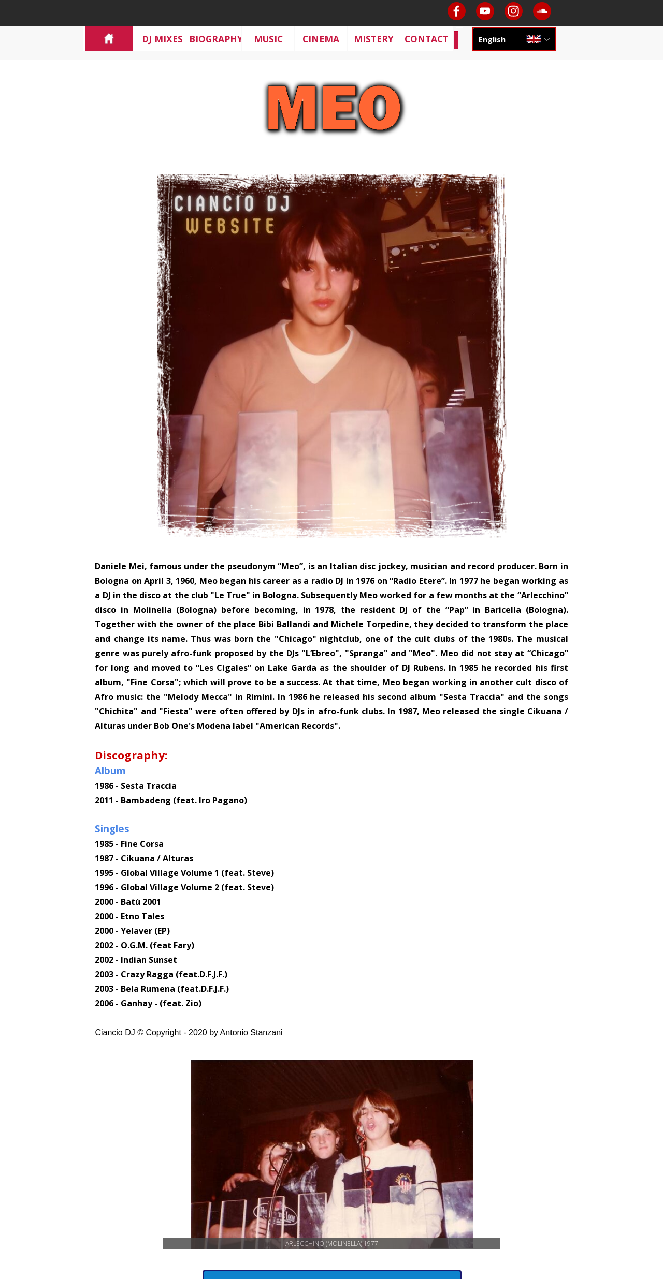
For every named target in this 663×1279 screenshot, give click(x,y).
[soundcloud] (542, 11)
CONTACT (427, 39)
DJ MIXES (162, 39)
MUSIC (268, 39)
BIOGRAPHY (216, 39)
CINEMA (320, 39)
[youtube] (485, 11)
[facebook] (457, 11)
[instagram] (514, 11)
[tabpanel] (331, 798)
